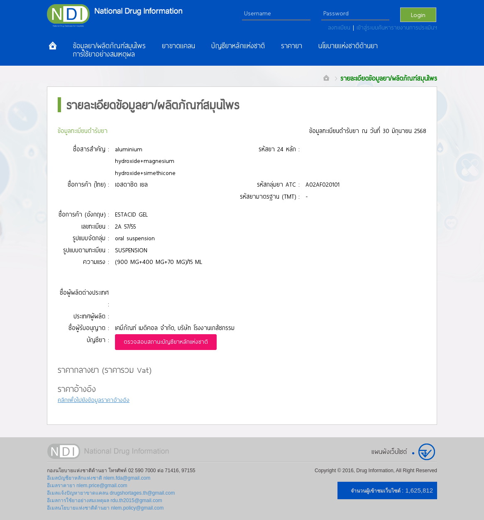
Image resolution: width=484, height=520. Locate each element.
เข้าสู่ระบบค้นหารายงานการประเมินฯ (397, 27)
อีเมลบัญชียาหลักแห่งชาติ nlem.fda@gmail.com (98, 478)
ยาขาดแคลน (178, 46)
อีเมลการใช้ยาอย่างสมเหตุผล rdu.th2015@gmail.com (104, 500)
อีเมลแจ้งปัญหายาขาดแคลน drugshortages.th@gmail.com (111, 493)
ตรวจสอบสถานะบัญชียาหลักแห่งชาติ (166, 342)
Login (418, 14)
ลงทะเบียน (340, 27)
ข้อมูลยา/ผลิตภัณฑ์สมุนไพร (109, 46)
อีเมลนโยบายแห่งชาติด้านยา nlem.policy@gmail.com (105, 508)
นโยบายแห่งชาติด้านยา (348, 46)
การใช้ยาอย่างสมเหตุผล (104, 54)
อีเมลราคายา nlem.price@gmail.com (87, 485)
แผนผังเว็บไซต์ (389, 451)
